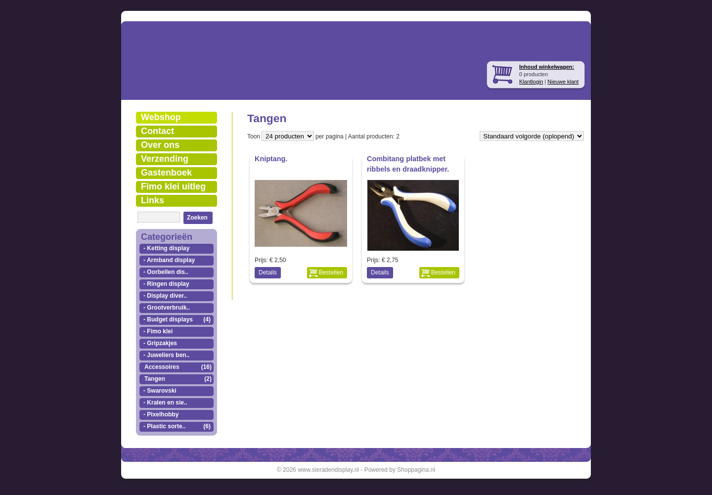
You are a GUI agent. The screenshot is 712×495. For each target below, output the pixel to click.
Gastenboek (166, 173)
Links (152, 200)
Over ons (160, 145)
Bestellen (331, 272)
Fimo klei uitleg (173, 186)
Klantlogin (531, 82)
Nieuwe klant (562, 82)
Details (268, 272)
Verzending (164, 159)
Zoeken (197, 217)
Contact (157, 131)
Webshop (161, 117)
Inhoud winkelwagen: (546, 67)
